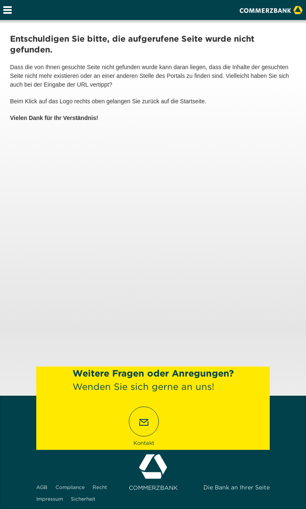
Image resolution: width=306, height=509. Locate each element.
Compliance (70, 487)
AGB (42, 487)
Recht (100, 487)
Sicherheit (83, 499)
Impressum (49, 499)
